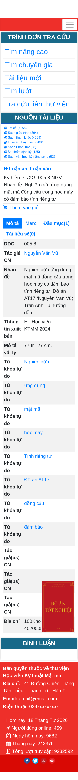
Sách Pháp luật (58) (20, 147)
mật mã (32, 409)
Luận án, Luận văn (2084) (24, 142)
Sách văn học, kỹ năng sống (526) (30, 156)
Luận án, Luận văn (30, 168)
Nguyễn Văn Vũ (41, 253)
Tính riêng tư (38, 456)
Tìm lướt (18, 91)
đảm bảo (33, 527)
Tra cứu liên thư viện (37, 104)
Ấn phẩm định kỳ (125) (22, 152)
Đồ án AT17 (37, 479)
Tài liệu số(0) (20, 233)
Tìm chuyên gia (29, 65)
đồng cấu (34, 503)
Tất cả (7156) (15, 128)
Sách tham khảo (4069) (22, 137)
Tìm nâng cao (26, 51)
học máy (33, 432)
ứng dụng (34, 385)
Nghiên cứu (36, 361)
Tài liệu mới (23, 78)
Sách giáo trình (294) (21, 132)
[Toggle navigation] (69, 24)
